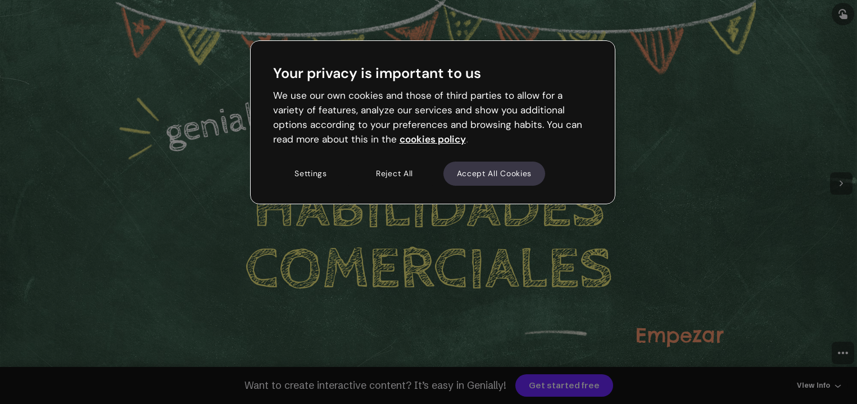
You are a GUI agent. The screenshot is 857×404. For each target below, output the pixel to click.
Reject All (394, 173)
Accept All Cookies (494, 173)
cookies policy (433, 139)
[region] (432, 122)
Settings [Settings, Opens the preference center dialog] (310, 173)
